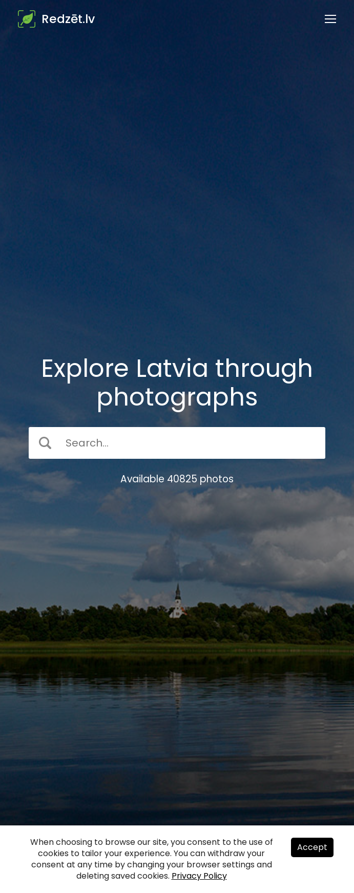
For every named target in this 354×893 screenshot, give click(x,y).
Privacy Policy (199, 876)
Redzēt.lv (68, 19)
